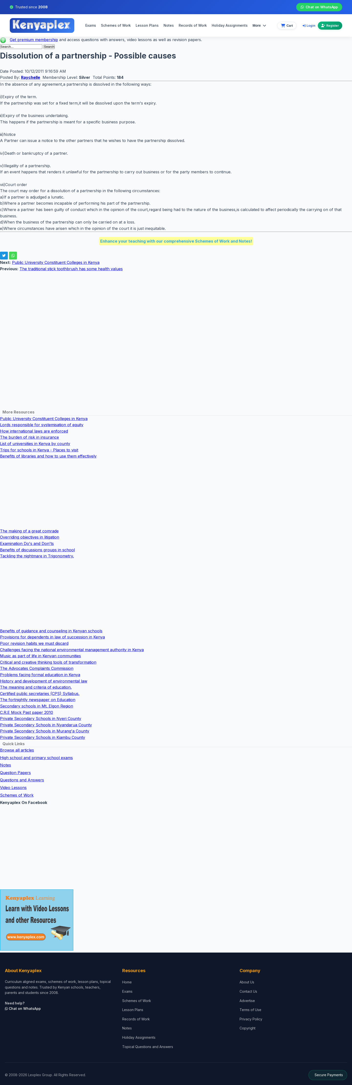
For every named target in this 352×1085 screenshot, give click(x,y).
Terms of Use (250, 1010)
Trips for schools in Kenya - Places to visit (39, 450)
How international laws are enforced (34, 431)
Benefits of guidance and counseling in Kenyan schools (51, 630)
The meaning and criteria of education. (36, 687)
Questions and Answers (22, 780)
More (259, 25)
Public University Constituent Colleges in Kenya (55, 262)
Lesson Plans (147, 25)
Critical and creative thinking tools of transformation (48, 662)
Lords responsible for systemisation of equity (41, 424)
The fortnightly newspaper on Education (37, 699)
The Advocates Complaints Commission (36, 668)
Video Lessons (13, 787)
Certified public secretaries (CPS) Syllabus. (39, 693)
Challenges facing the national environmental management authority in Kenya (72, 649)
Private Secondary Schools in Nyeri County (40, 718)
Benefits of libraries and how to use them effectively (48, 456)
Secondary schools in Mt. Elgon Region (36, 706)
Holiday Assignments (138, 1037)
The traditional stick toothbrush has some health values (71, 268)
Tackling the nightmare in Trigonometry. (37, 556)
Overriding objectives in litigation (29, 537)
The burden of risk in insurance (29, 437)
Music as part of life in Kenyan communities (40, 655)
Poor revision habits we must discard (34, 643)
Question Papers (15, 772)
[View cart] (287, 25)
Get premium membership (34, 39)
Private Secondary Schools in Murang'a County (44, 731)
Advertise (247, 1001)
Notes (169, 25)
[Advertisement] (146, 306)
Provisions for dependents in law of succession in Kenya (52, 637)
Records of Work (193, 25)
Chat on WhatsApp (319, 7)
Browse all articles (17, 750)
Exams (90, 25)
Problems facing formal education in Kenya (40, 674)
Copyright (247, 1028)
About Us (247, 982)
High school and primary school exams (36, 757)
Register (330, 25)
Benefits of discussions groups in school (37, 549)
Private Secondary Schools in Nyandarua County (46, 724)
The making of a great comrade (29, 531)
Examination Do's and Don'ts (27, 543)
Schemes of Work (116, 25)
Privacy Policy (251, 1019)
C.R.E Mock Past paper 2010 (26, 712)
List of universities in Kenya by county (35, 443)
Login (309, 25)
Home (127, 982)
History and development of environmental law (43, 681)
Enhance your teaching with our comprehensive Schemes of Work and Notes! (176, 241)
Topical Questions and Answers (147, 1047)
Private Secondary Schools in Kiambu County (42, 737)
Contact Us (248, 991)
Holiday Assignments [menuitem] (230, 25)
